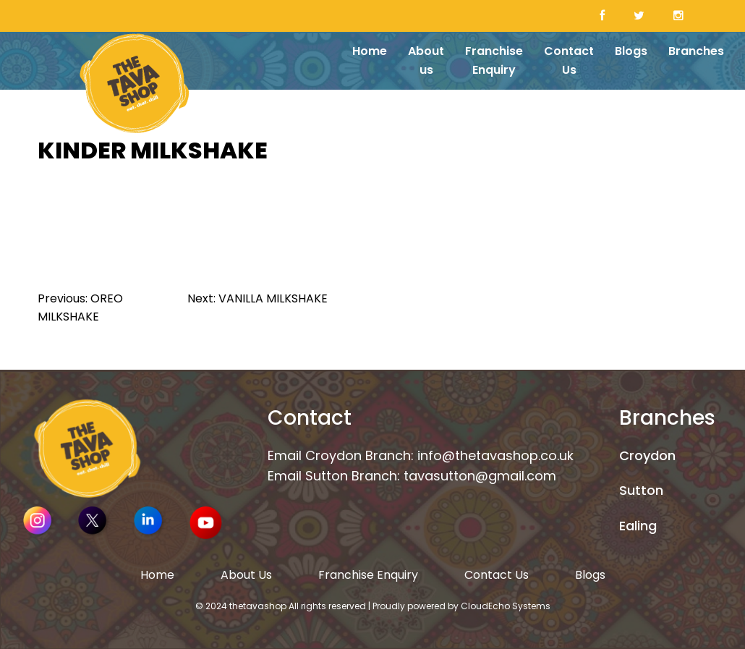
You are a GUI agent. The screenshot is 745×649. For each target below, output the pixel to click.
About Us (246, 575)
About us (426, 60)
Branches (696, 51)
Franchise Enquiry (494, 60)
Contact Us (569, 60)
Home (369, 51)
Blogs (631, 51)
